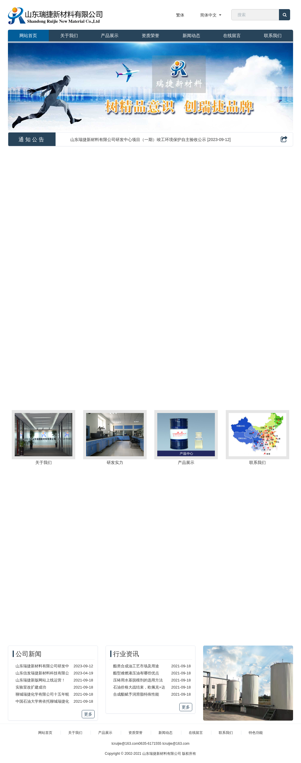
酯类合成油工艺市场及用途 (136, 666)
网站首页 (28, 35)
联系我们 (273, 35)
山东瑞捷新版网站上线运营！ (40, 680)
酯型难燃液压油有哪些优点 (136, 673)
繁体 (180, 15)
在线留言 (232, 35)
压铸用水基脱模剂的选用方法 (138, 680)
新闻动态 (191, 35)
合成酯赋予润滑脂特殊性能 (136, 694)
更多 (88, 714)
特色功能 (256, 733)
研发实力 (115, 462)
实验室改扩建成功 (31, 687)
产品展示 (109, 35)
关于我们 (69, 35)
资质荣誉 (150, 35)
